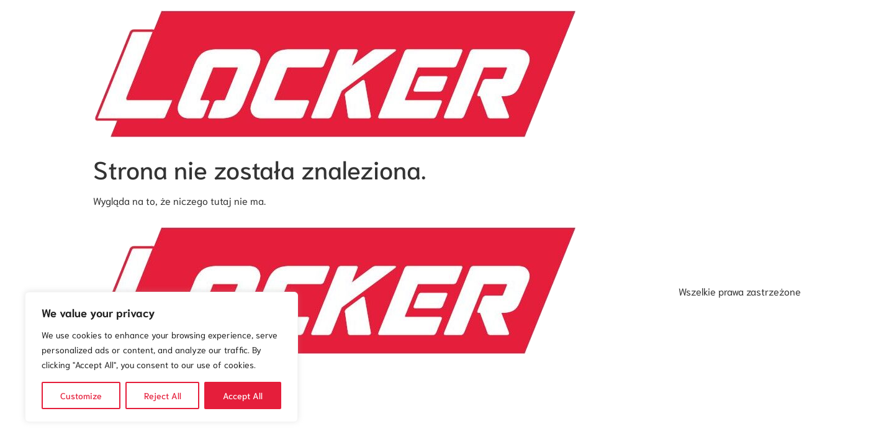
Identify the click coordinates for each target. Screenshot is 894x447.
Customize (81, 395)
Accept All (243, 395)
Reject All (162, 395)
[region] (161, 357)
